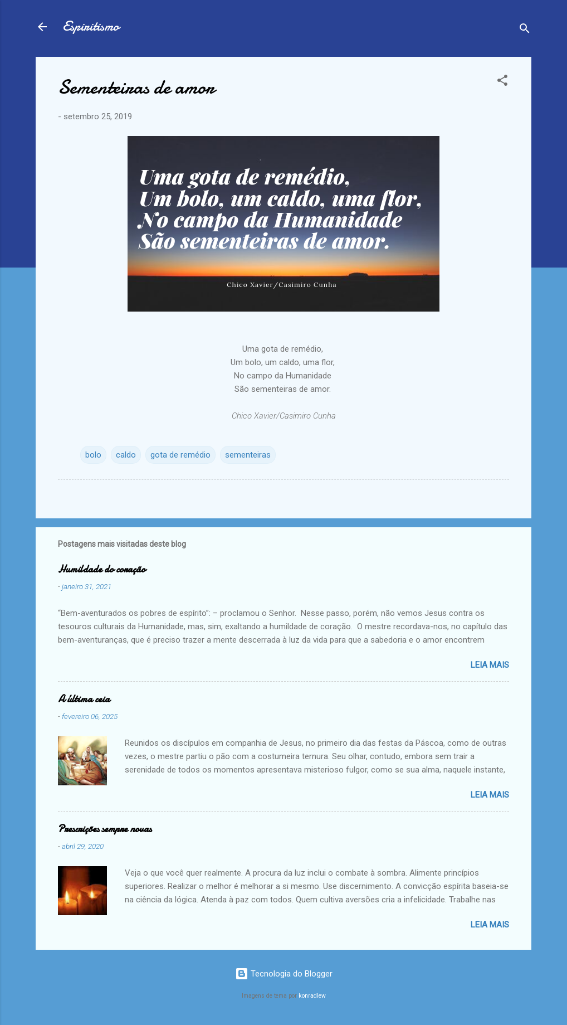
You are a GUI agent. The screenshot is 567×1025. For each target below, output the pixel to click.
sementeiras (248, 455)
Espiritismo (90, 26)
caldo (126, 455)
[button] (502, 82)
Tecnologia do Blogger (284, 974)
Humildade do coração (101, 569)
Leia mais (490, 665)
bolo (93, 455)
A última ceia (84, 699)
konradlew (312, 995)
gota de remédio (180, 455)
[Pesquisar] (524, 30)
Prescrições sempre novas (104, 829)
